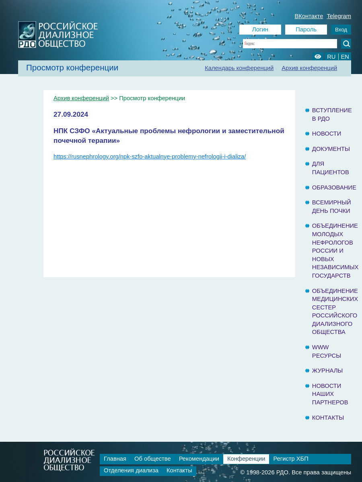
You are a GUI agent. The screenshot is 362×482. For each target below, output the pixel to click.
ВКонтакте (309, 16)
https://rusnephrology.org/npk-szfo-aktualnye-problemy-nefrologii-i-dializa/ (149, 156)
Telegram (339, 16)
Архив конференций (309, 68)
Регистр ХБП (290, 458)
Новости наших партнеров (330, 394)
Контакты (328, 417)
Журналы (327, 370)
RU (331, 57)
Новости (326, 133)
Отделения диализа (131, 470)
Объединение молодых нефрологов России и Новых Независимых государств (335, 250)
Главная (115, 458)
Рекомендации (199, 458)
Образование (334, 187)
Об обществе (152, 458)
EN (345, 57)
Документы (331, 149)
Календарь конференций (239, 68)
